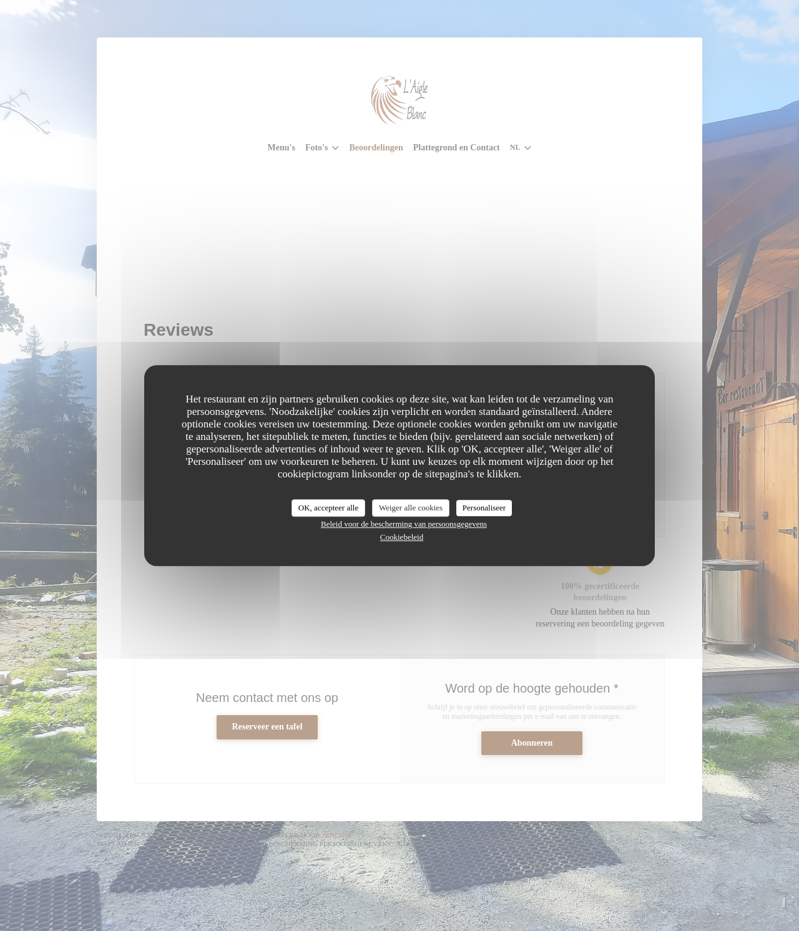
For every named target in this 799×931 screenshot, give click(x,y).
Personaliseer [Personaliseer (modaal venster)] (484, 507)
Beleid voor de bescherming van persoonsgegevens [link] (404, 524)
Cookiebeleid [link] (401, 537)
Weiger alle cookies (411, 507)
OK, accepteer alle (328, 507)
